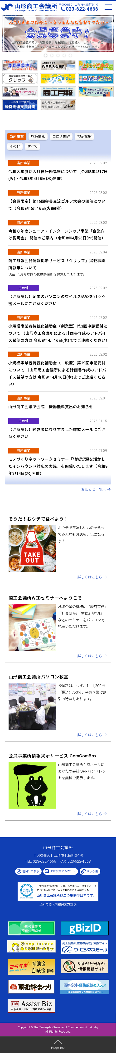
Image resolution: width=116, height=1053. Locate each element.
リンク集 (92, 871)
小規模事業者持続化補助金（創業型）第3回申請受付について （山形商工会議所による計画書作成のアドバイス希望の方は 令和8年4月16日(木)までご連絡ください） (59, 333)
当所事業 (23, 163)
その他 (24, 288)
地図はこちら (30, 871)
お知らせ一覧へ (93, 489)
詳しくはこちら (89, 577)
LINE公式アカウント (63, 871)
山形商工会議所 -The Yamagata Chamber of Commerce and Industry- (29, 7)
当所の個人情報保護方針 (56, 904)
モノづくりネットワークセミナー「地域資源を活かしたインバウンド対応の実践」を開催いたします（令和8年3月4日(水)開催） (57, 466)
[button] (45, 55)
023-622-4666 (82, 9)
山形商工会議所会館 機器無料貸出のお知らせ (50, 407)
